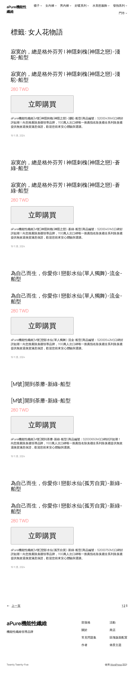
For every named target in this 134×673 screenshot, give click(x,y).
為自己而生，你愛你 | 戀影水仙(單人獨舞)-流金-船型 (66, 276)
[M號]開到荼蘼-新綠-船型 (41, 384)
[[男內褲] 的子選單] (70, 5)
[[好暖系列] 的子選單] (88, 5)
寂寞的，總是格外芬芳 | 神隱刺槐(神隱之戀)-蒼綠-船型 (65, 165)
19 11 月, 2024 (18, 135)
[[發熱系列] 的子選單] (126, 5)
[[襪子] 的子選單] (41, 5)
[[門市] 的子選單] (126, 13)
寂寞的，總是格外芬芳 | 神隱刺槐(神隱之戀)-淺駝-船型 (65, 54)
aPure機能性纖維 (27, 623)
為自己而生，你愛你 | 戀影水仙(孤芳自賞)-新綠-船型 (66, 486)
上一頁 (13, 606)
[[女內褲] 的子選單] (56, 5)
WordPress (116, 664)
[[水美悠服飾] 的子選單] (109, 5)
